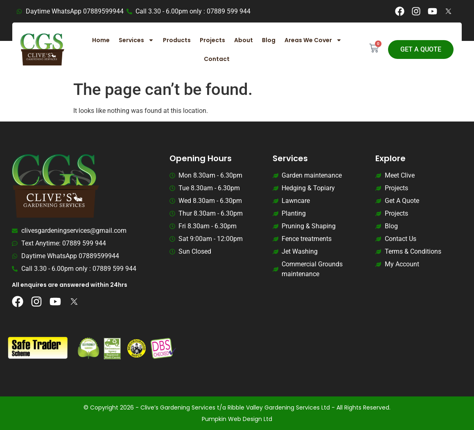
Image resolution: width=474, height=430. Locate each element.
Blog (268, 40)
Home (101, 40)
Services (136, 40)
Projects (212, 40)
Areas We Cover (313, 40)
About (243, 40)
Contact (217, 59)
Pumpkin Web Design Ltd (237, 419)
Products (177, 40)
